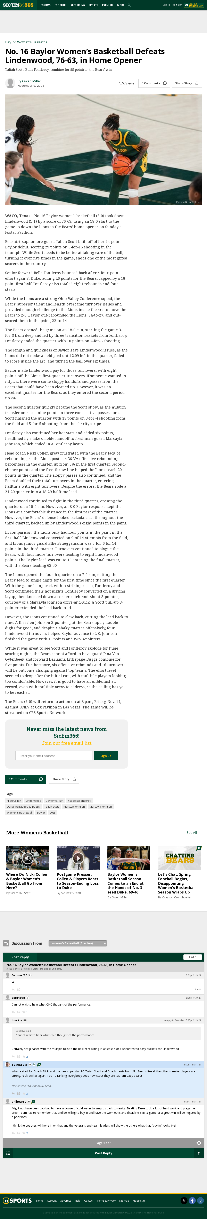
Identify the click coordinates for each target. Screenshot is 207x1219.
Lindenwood (33, 801)
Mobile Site (139, 1200)
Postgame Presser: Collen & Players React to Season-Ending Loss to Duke (78, 881)
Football (61, 5)
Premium (107, 5)
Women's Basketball (19, 812)
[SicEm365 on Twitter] (184, 1200)
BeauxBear (19, 1064)
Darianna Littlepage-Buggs (23, 806)
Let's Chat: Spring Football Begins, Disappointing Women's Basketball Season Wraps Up (177, 883)
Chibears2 (19, 1101)
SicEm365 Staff (20, 893)
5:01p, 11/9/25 (193, 975)
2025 (53, 812)
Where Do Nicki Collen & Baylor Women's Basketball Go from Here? (26, 881)
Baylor (41, 812)
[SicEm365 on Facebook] (192, 1200)
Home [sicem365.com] (39, 1200)
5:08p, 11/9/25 (193, 997)
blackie (17, 1020)
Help (78, 1200)
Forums (46, 5)
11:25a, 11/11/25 (192, 1064)
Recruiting (78, 5)
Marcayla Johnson (101, 806)
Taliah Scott (51, 806)
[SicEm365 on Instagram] (200, 1200)
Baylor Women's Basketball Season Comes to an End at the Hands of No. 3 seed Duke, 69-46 (125, 883)
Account (52, 1200)
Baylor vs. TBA (54, 801)
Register (177, 5)
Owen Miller (119, 897)
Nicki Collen (14, 801)
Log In (166, 5)
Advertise (65, 1200)
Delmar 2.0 (19, 975)
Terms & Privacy (106, 1200)
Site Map (124, 1200)
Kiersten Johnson (74, 806)
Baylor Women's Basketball (27, 42)
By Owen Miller (29, 81)
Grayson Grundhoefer (176, 897)
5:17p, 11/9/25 (193, 1020)
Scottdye (18, 998)
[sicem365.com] (18, 5)
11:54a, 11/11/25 (192, 1101)
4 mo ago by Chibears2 (50, 968)
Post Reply (20, 957)
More (120, 5)
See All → (194, 832)
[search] (130, 5)
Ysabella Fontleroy (79, 801)
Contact (88, 1200)
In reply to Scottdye (174, 1020)
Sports (93, 5)
